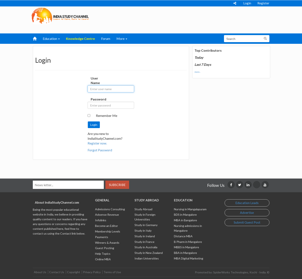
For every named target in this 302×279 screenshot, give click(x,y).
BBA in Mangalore (185, 253)
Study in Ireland (144, 236)
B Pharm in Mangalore (188, 242)
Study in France (144, 242)
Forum (105, 38)
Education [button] (51, 38)
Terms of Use (112, 272)
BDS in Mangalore (185, 214)
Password (95, 99)
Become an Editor (106, 226)
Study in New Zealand (148, 253)
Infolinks (100, 220)
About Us (40, 272)
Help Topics (102, 253)
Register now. (97, 143)
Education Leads (247, 203)
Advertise (247, 212)
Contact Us (56, 272)
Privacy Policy (92, 272)
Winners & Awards (107, 242)
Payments (101, 237)
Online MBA (103, 259)
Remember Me (106, 115)
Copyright (73, 272)
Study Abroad (143, 209)
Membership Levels (107, 231)
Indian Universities (146, 258)
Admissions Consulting (110, 209)
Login (247, 3)
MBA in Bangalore (185, 220)
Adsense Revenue (107, 214)
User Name (95, 80)
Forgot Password (100, 150)
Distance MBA (183, 236)
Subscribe (117, 185)
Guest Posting (104, 248)
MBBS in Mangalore (186, 247)
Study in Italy (143, 230)
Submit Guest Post (247, 222)
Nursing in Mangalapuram (190, 209)
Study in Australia (145, 247)
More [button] (121, 38)
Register (263, 3)
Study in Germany (146, 225)
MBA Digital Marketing (188, 258)
